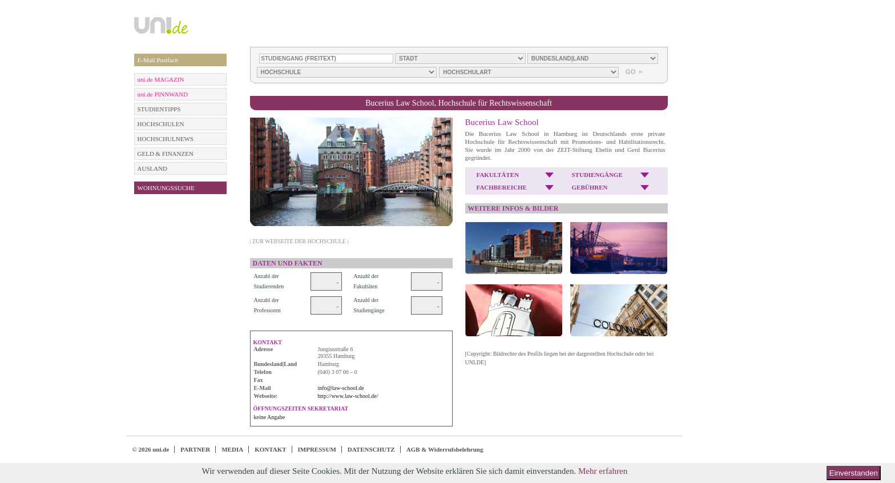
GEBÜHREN (590, 187)
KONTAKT (270, 449)
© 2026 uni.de (151, 449)
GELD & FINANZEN (165, 153)
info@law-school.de (341, 388)
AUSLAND (153, 168)
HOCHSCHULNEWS (165, 138)
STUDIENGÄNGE (597, 174)
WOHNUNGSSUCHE (166, 187)
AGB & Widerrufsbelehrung (444, 449)
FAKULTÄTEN (498, 174)
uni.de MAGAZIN (161, 79)
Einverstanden (853, 473)
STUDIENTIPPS (159, 109)
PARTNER (195, 449)
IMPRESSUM (317, 449)
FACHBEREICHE (502, 187)
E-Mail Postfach (158, 60)
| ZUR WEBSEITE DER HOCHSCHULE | (299, 241)
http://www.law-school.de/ (348, 396)
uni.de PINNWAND (163, 94)
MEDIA (232, 449)
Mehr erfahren (602, 471)
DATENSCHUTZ (371, 449)
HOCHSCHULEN (161, 123)
